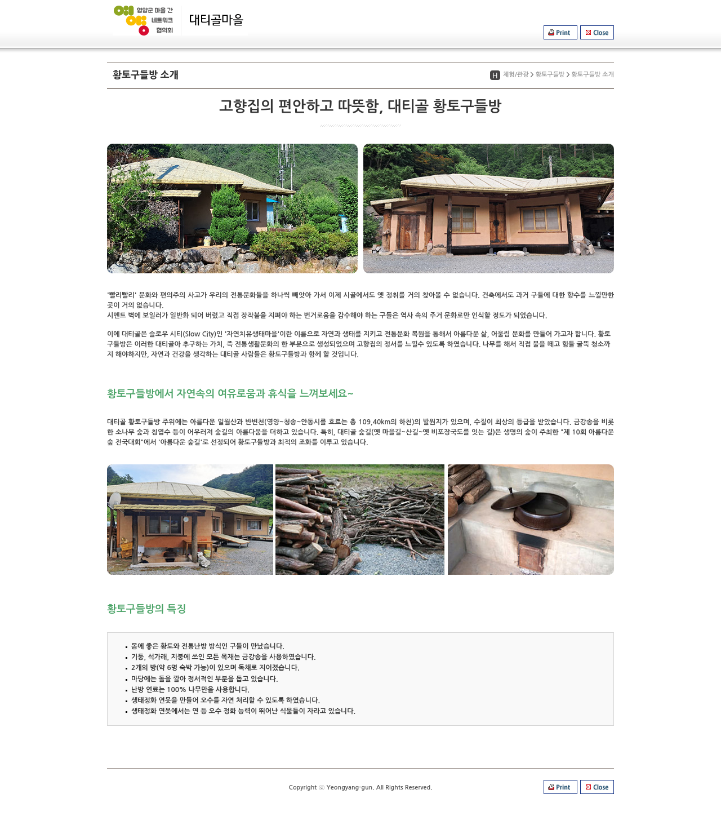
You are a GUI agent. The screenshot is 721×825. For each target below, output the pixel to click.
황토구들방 (550, 75)
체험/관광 (516, 75)
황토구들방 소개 (593, 75)
